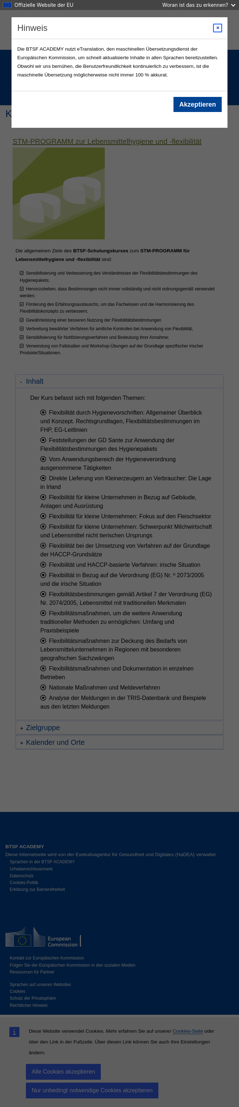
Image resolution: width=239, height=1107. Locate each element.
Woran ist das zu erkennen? (198, 5)
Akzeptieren (197, 104)
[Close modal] (217, 28)
